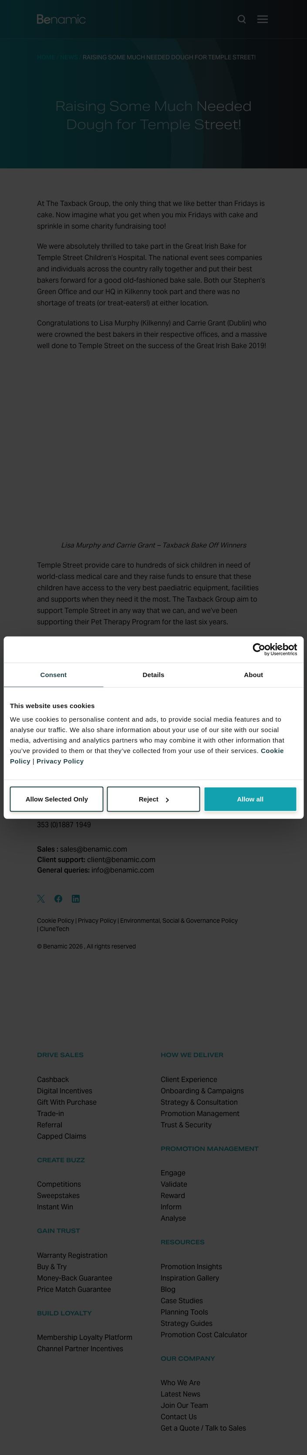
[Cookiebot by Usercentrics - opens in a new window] (259, 649)
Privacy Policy (60, 761)
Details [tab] (154, 674)
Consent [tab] (53, 674)
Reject (154, 799)
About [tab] (253, 674)
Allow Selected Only (57, 799)
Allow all (250, 799)
